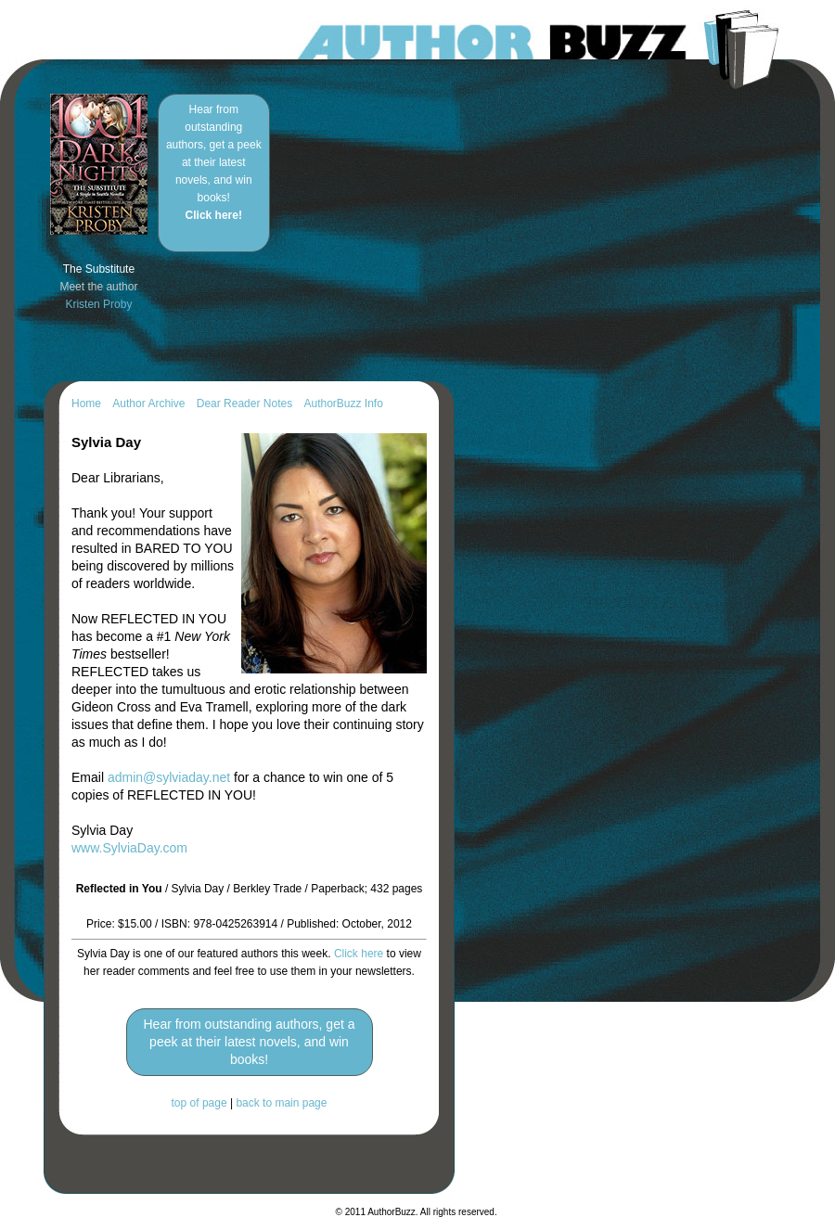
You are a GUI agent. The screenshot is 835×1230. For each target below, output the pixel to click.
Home (86, 403)
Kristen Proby (98, 304)
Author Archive (148, 403)
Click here (358, 953)
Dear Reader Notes (244, 403)
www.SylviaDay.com (129, 847)
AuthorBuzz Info (342, 403)
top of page (199, 1102)
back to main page (281, 1102)
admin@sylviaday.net (169, 777)
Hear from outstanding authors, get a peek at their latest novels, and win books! (214, 162)
